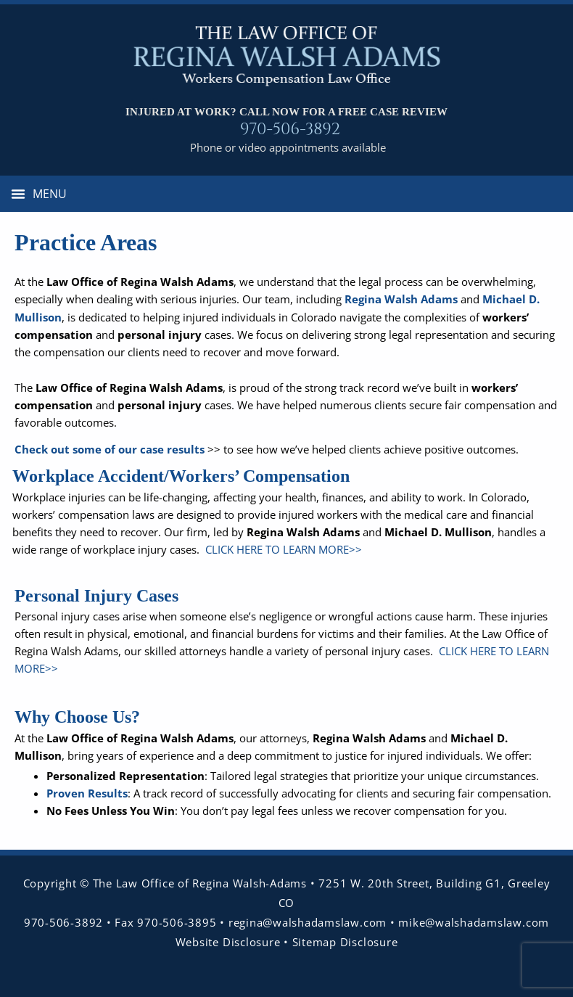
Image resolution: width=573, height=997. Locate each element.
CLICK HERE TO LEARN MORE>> (282, 549)
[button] (38, 193)
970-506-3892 (290, 129)
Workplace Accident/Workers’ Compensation (181, 476)
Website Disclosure (228, 942)
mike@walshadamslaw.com (473, 922)
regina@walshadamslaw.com (309, 922)
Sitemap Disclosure (345, 942)
